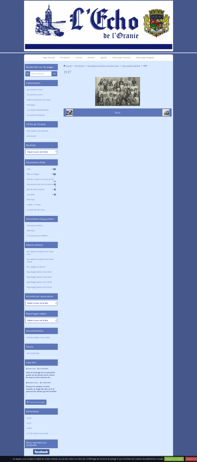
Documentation (34, 330)
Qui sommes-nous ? (35, 89)
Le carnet (41, 194)
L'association (33, 83)
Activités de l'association (39, 296)
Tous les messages (36, 402)
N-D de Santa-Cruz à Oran (37, 433)
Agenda (103, 57)
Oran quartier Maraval (131, 66)
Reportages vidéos (36, 313)
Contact (79, 57)
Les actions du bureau (36, 115)
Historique (31, 105)
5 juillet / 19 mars (34, 204)
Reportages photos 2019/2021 (39, 277)
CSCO (29, 423)
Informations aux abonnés (37, 131)
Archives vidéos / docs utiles (38, 337)
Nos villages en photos (36, 267)
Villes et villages (41, 174)
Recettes (91, 57)
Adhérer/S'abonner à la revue (39, 100)
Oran (41, 169)
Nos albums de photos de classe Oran (40, 252)
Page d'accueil (49, 57)
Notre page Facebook (121, 57)
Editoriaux (31, 199)
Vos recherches (33, 353)
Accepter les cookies (174, 459)
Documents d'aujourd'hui (40, 218)
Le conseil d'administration (38, 110)
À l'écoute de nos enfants (37, 235)
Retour (117, 112)
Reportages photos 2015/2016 (39, 287)
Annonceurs (31, 136)
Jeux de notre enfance (41, 189)
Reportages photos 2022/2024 (39, 272)
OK (54, 74)
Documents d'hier (36, 162)
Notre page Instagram (145, 57)
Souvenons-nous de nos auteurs (41, 184)
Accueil (69, 66)
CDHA (29, 418)
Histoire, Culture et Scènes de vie (41, 180)
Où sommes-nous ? (35, 94)
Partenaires (32, 411)
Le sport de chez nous (36, 209)
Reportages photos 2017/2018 (39, 282)
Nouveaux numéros (35, 225)
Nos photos (65, 57)
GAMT (29, 428)
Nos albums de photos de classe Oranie (40, 260)
